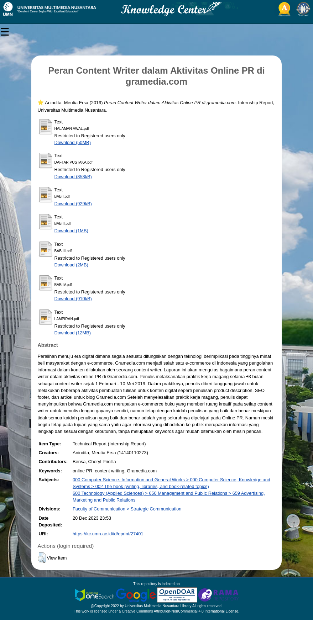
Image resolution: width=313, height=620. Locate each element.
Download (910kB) (73, 298)
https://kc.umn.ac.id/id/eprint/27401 (108, 533)
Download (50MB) (72, 142)
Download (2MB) (71, 264)
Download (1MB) (71, 230)
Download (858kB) (73, 176)
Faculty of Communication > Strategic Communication (127, 509)
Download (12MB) (72, 332)
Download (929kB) (73, 203)
